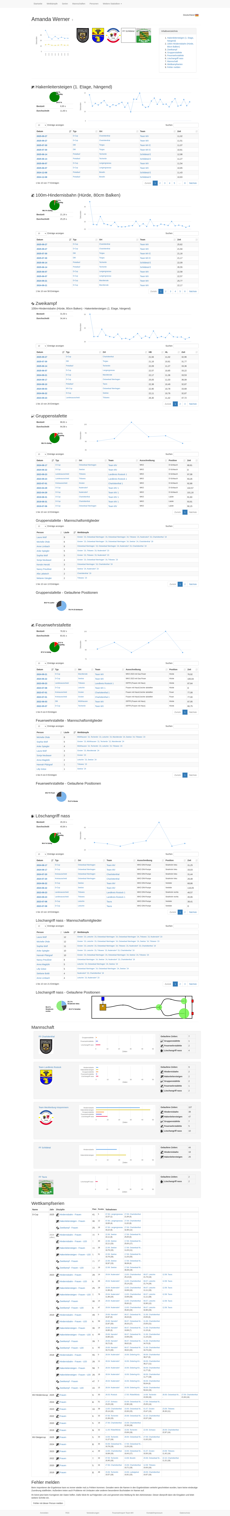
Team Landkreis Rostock (50, 1067)
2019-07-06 (42, 506)
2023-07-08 (42, 688)
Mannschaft (172, 61)
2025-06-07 (42, 163)
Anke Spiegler (43, 551)
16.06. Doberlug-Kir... (133, 1355)
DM (74, 145)
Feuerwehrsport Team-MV (122, 1513)
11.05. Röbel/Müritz (113, 1430)
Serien (65, 3)
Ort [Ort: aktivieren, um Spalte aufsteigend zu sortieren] (100, 131)
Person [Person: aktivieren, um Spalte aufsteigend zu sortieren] (40, 532)
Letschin (81, 688)
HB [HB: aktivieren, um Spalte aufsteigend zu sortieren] (150, 352)
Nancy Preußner (44, 569)
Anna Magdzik (43, 760)
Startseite (38, 3)
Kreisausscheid (61, 483)
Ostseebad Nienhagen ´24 (118, 537)
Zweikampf (172, 49)
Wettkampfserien (175, 64)
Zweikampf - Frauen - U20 (70, 1268)
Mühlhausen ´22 (83, 737)
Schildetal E (145, 154)
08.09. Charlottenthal (151, 1355)
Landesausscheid (73, 398)
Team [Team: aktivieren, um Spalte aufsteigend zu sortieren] (142, 131)
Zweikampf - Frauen (67, 1228)
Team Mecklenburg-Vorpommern (54, 1107)
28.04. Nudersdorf (112, 1355)
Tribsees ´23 (134, 537)
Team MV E (145, 145)
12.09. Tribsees (149, 1465)
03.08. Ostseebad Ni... (133, 1402)
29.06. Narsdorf (111, 1315)
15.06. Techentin (131, 1430)
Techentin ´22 (96, 737)
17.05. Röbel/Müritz (132, 1395)
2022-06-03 (42, 701)
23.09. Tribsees (168, 1409)
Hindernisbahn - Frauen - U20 (71, 1241)
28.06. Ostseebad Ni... (171, 1395)
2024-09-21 (42, 281)
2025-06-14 (42, 154)
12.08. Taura (167, 1274)
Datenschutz (185, 1513)
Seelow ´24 (134, 541)
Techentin (103, 154)
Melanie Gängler (44, 578)
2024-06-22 (42, 393)
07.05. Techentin (111, 1416)
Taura (105, 384)
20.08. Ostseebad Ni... (133, 1416)
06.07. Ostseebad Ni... (133, 1315)
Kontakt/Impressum (155, 1513)
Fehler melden (173, 67)
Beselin (102, 172)
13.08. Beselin (130, 1458)
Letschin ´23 (107, 737)
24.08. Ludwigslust (132, 1472)
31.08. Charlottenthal (151, 1315)
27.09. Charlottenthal (133, 1214)
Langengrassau (105, 163)
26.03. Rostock (111, 1395)
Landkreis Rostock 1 (117, 474)
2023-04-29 (42, 488)
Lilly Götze (41, 769)
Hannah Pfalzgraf (45, 764)
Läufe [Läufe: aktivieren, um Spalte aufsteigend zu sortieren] (66, 532)
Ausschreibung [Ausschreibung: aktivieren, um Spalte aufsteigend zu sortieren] (147, 460)
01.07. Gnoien (148, 1409)
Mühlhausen (83, 701)
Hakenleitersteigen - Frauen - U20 (73, 1254)
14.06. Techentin (149, 1395)
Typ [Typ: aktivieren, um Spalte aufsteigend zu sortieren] (74, 131)
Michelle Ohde (43, 542)
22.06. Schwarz (149, 1430)
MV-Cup (69, 388)
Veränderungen (93, 1513)
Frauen (61, 1395)
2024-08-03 (42, 389)
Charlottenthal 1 (115, 483)
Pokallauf (76, 154)
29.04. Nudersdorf (112, 1274)
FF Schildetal (45, 1147)
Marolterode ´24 (119, 737)
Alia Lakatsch (43, 573)
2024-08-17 (42, 380)
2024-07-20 (42, 874)
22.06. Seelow (110, 1234)
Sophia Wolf (42, 555)
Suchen (182, 125)
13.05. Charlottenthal (133, 1274)
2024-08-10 (42, 384)
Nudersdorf (83, 488)
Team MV (144, 136)
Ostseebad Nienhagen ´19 (97, 537)
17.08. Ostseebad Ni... (133, 1234)
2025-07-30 (42, 145)
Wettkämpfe (52, 3)
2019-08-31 (42, 497)
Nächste (193, 183)
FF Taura (43, 1177)
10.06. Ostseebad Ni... (133, 1409)
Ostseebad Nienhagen (111, 379)
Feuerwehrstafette (175, 55)
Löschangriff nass (175, 58)
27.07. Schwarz (111, 1402)
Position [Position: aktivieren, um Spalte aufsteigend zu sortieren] (173, 460)
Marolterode (103, 280)
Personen (94, 3)
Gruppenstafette (174, 52)
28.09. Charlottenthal (171, 1430)
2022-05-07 (42, 706)
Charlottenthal (104, 136)
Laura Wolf (41, 537)
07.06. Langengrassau (114, 1214)
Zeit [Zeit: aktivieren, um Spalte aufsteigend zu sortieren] (179, 131)
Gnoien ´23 (81, 537)
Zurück (148, 183)
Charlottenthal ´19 (160, 537)
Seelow (106, 393)
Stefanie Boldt (43, 973)
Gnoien (81, 483)
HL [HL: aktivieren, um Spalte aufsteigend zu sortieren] (166, 352)
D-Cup (75, 136)
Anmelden (44, 1513)
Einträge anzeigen (50, 125)
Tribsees (106, 398)
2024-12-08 (42, 172)
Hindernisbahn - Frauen (68, 1214)
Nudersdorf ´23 (146, 537)
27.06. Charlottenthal (113, 1423)
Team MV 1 (113, 488)
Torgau (101, 145)
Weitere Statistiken (112, 3)
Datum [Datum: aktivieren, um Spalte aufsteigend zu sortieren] (40, 131)
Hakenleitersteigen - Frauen (70, 1221)
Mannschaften (78, 3)
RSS (67, 1513)
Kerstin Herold (43, 564)
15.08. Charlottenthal (133, 1423)
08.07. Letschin (149, 1274)
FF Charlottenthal (47, 1036)
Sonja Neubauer (44, 560)
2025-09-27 (42, 136)
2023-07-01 (42, 483)
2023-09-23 (42, 398)
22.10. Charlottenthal (151, 1416)
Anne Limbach (43, 546)
